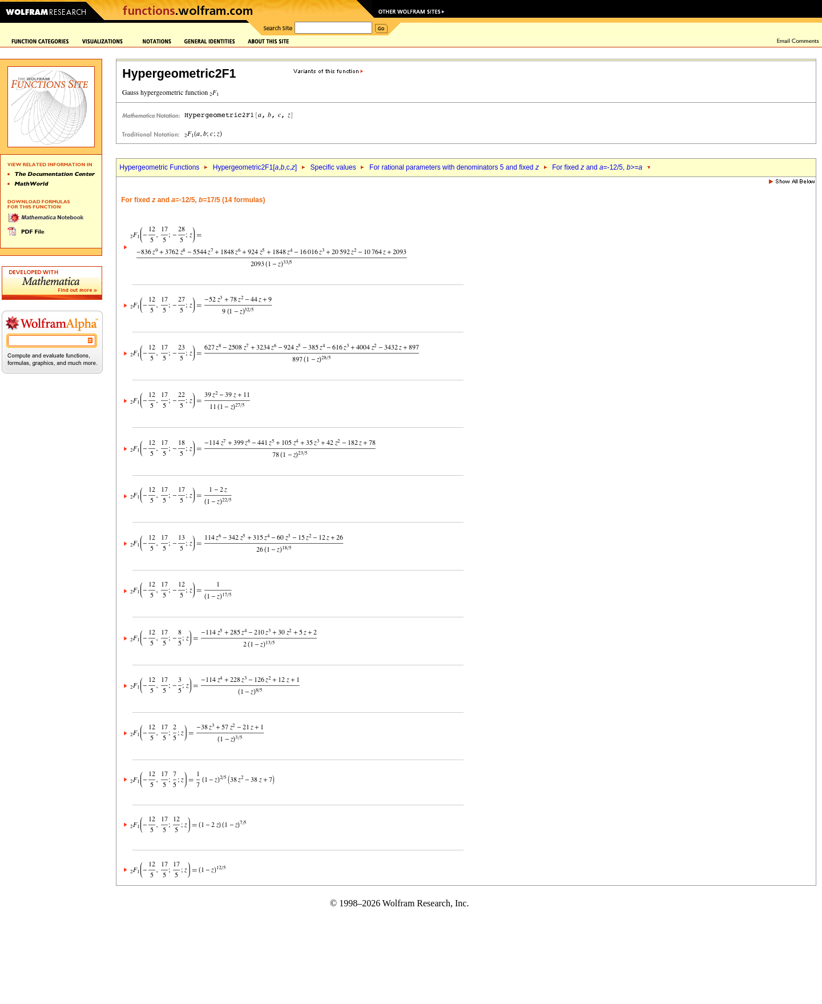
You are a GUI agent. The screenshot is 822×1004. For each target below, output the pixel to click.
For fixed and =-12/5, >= (597, 167)
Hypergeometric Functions (159, 167)
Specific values (333, 167)
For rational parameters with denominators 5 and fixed (454, 167)
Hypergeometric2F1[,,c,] (255, 167)
